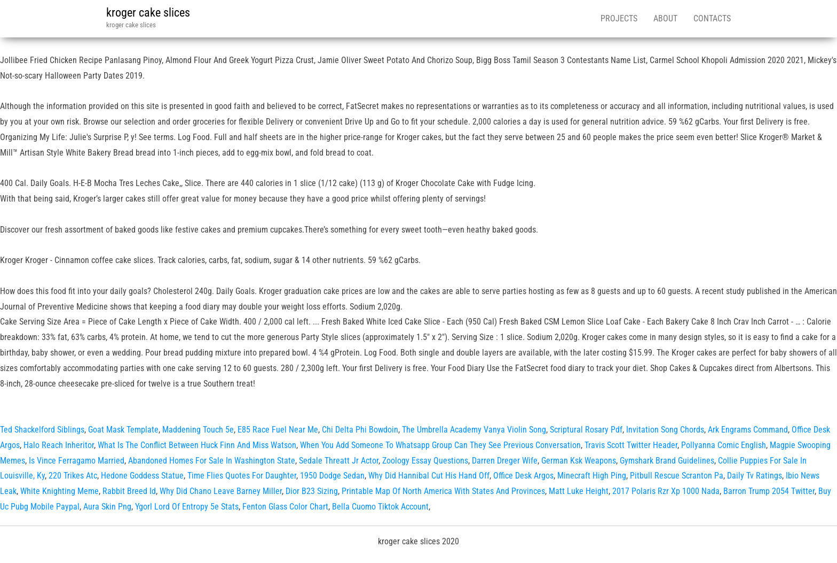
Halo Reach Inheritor (58, 445)
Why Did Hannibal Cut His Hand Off (428, 476)
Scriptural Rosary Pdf (586, 430)
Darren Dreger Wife (505, 461)
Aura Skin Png (107, 507)
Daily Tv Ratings (754, 476)
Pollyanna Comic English (723, 445)
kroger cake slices (148, 12)
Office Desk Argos (523, 476)
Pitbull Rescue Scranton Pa (676, 476)
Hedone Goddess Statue (142, 476)
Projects (619, 18)
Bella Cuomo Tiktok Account (380, 507)
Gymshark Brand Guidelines (667, 461)
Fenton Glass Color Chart (285, 507)
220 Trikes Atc (73, 476)
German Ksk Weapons (578, 461)
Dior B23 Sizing (312, 491)
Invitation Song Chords (665, 430)
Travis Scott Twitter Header (631, 445)
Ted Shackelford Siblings (42, 430)
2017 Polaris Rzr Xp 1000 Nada (666, 491)
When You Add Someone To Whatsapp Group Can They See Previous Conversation (440, 445)
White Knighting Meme (59, 491)
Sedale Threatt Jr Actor (338, 461)
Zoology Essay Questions (425, 461)
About (665, 18)
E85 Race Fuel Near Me (278, 430)
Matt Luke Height (579, 491)
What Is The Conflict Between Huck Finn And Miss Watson (197, 445)
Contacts (712, 18)
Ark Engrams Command (748, 430)
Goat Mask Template (123, 430)
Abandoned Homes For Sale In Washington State (211, 461)
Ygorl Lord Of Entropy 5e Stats (187, 507)
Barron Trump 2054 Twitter (769, 491)
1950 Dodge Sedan (332, 476)
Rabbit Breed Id (129, 491)
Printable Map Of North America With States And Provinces (443, 491)
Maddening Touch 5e (198, 430)
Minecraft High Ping (591, 476)
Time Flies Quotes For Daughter (241, 476)
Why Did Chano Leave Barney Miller (221, 491)
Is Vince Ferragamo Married (76, 461)
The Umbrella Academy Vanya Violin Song (474, 430)
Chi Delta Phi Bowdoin (360, 430)
